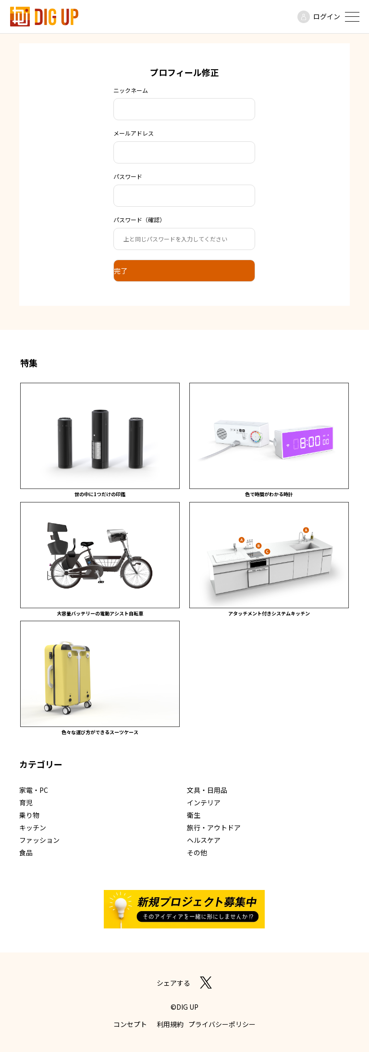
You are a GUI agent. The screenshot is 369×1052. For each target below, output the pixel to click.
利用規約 (170, 1024)
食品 (26, 852)
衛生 (193, 815)
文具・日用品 (207, 790)
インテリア (204, 802)
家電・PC (33, 790)
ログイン (326, 16)
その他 (197, 852)
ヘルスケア (204, 840)
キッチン (32, 827)
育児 (26, 802)
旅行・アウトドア (214, 827)
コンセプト (130, 1024)
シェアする (173, 983)
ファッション (39, 840)
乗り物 (29, 815)
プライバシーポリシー (222, 1024)
